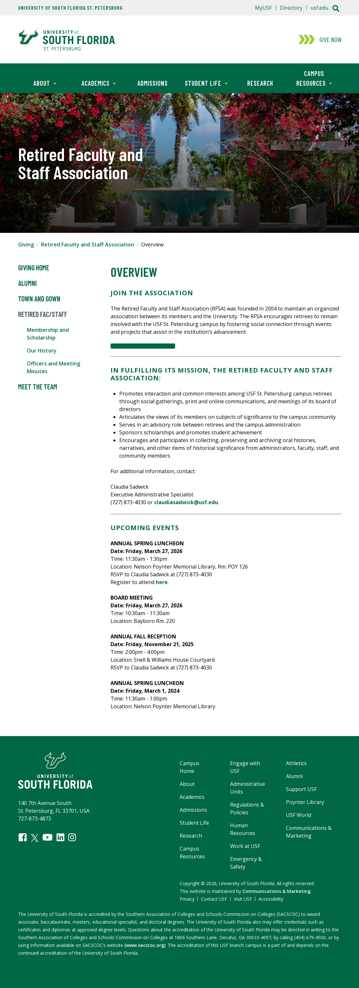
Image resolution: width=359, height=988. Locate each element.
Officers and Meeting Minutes (53, 367)
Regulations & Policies (247, 808)
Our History (42, 350)
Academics (94, 82)
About (37, 82)
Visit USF (243, 899)
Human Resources (242, 829)
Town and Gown (39, 299)
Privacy (187, 899)
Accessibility (271, 899)
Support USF (301, 789)
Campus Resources (309, 78)
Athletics (296, 763)
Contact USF (214, 899)
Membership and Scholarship (48, 333)
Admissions (152, 83)
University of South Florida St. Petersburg (70, 7)
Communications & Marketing (309, 831)
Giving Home (33, 268)
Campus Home (189, 767)
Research (260, 83)
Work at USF (245, 846)
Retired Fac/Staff (42, 314)
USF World (298, 815)
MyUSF (263, 7)
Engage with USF (245, 767)
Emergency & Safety (246, 862)
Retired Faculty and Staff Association (87, 244)
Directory (291, 7)
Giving (26, 244)
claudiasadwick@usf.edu (186, 502)
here (162, 582)
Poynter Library (305, 802)
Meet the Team (37, 387)
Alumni (27, 283)
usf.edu (319, 7)
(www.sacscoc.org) (144, 945)
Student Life (203, 82)
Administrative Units (247, 787)
